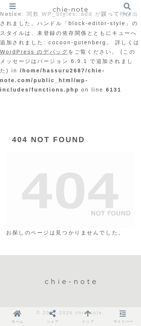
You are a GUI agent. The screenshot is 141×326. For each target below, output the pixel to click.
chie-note (70, 9)
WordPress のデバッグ (34, 52)
